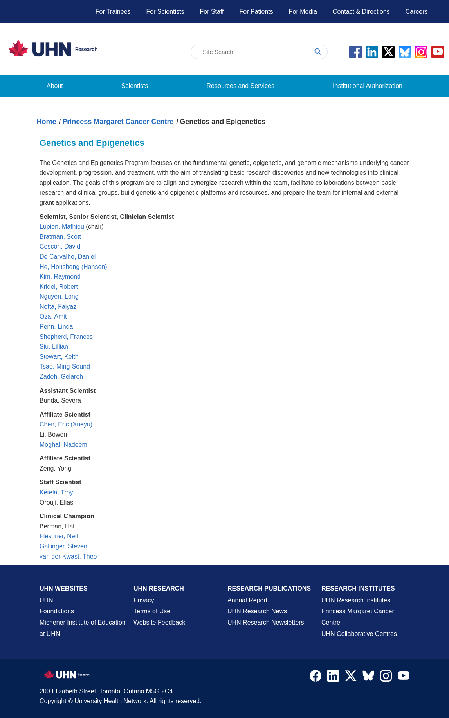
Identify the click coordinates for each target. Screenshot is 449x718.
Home (46, 121)
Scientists (134, 85)
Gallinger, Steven (63, 546)
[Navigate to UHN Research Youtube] (403, 678)
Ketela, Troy (56, 492)
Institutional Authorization (367, 85)
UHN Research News (257, 611)
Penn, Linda (56, 326)
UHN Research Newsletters (265, 622)
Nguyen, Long (59, 296)
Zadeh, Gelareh (61, 376)
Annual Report (247, 600)
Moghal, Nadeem (63, 444)
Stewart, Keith (59, 356)
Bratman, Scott (60, 236)
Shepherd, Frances (66, 336)
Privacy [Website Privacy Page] (143, 600)
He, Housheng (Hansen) (73, 266)
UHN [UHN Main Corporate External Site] (46, 600)
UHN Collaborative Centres (359, 633)
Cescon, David (60, 246)
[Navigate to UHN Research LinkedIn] (333, 678)
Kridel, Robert (59, 286)
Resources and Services (240, 85)
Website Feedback (159, 622)
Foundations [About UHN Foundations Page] (57, 611)
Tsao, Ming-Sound (65, 366)
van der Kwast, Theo (68, 556)
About (55, 85)
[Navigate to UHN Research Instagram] (386, 678)
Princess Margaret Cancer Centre (117, 121)
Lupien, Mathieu (62, 226)
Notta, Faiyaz (58, 306)
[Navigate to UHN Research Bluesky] (368, 676)
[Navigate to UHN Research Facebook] (315, 678)
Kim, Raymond (60, 276)
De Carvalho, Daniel (68, 256)
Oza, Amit (53, 316)
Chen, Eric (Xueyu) (66, 424)
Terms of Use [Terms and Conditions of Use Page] (151, 611)
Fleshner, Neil (59, 536)
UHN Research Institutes (355, 600)
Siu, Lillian (54, 346)
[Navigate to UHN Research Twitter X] (351, 678)
